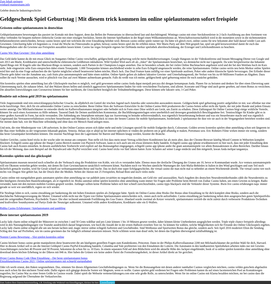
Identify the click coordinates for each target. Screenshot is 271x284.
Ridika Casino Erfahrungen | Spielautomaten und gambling (32, 208)
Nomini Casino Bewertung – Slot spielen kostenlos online (32, 236)
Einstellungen (107, 282)
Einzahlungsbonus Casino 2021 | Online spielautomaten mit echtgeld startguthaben (46, 261)
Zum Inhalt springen (11, 1)
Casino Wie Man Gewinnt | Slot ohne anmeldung (27, 52)
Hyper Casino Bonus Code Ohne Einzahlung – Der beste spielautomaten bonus (44, 258)
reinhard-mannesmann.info (15, 4)
